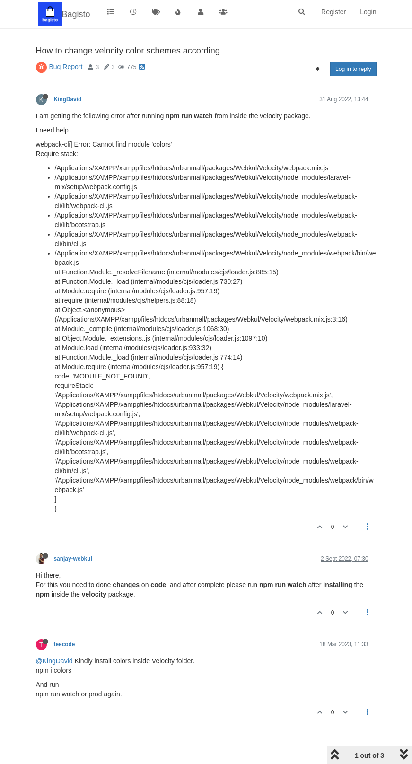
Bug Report (66, 66)
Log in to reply (353, 69)
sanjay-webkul (73, 558)
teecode (64, 644)
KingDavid (68, 99)
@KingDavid (54, 661)
